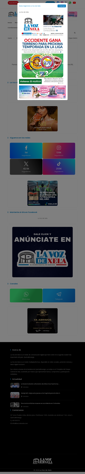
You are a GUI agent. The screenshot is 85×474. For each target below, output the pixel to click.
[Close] (62, 6)
